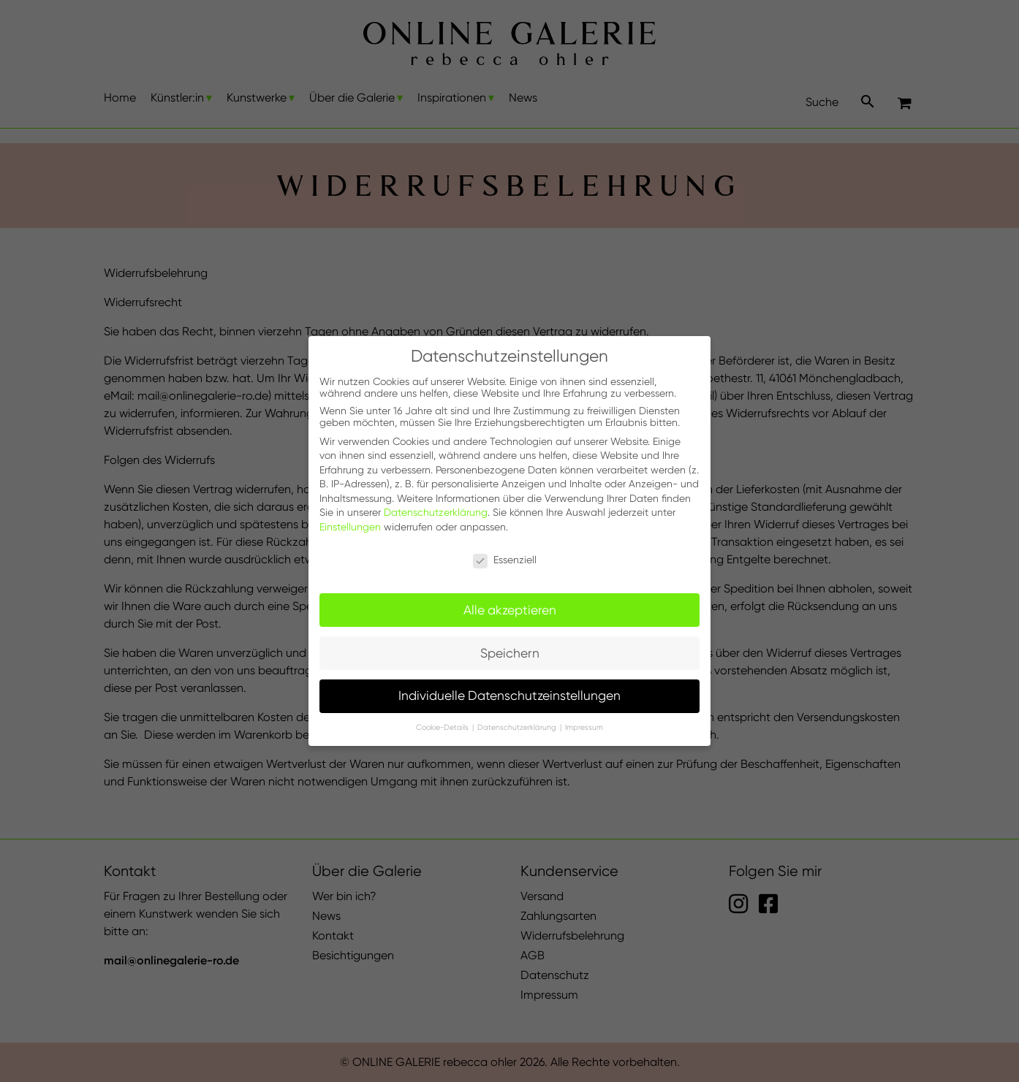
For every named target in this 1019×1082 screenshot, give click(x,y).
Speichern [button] (509, 653)
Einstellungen (350, 527)
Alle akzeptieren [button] (509, 610)
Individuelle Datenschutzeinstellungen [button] (509, 695)
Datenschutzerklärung (436, 512)
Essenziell (505, 559)
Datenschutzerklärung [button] (517, 727)
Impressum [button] (584, 727)
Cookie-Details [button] (443, 727)
